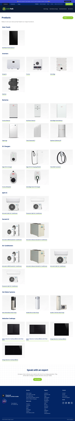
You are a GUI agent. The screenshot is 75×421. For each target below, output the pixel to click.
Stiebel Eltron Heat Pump (32, 312)
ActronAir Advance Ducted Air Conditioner (36, 239)
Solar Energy (45, 8)
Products (28, 404)
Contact (64, 393)
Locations (28, 405)
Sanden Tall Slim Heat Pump (57, 312)
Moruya (45, 404)
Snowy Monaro (47, 413)
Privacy (63, 394)
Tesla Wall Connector (55, 167)
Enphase (4, 94)
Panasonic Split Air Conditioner (34, 213)
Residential (6, 4)
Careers (27, 411)
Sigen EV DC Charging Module (33, 167)
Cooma (45, 412)
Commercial (13, 4)
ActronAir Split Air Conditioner (10, 213)
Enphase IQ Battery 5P (55, 140)
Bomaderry (46, 400)
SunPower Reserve (30, 120)
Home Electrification (63, 8)
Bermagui (46, 398)
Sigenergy (4, 140)
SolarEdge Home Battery (56, 120)
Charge (19, 4)
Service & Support (66, 397)
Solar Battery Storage (54, 8)
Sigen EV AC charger (7, 167)
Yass (45, 409)
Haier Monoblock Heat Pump (9, 312)
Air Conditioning (29, 396)
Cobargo (46, 401)
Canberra (46, 393)
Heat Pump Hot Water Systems (32, 397)
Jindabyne (46, 410)
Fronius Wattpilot (6, 186)
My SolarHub (70, 8)
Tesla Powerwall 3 (30, 140)
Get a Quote (69, 4)
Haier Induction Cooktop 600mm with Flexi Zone (12, 339)
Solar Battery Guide (30, 412)
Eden (45, 403)
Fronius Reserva (6, 120)
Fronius (28, 74)
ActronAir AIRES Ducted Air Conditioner (12, 239)
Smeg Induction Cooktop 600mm (58, 339)
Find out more (67, 1)
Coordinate (71, 419)
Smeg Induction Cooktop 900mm (10, 359)
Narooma (46, 406)
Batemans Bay (47, 394)
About (27, 406)
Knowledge (28, 409)
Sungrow (4, 74)
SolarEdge (52, 74)
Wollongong (46, 397)
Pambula (46, 407)
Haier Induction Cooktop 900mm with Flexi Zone (36, 339)
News (27, 408)
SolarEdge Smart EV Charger (33, 186)
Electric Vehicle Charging (31, 398)
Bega (45, 396)
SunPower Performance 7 (8, 47)
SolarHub (7, 9)
